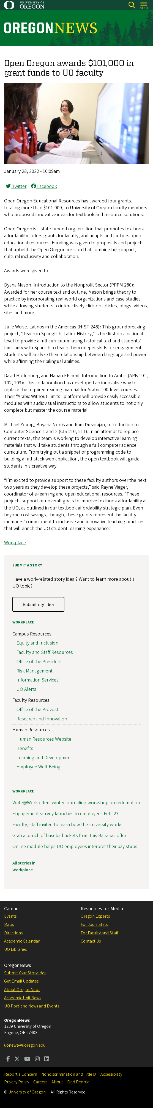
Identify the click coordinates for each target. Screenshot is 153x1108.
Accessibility (111, 1074)
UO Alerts (26, 689)
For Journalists (94, 924)
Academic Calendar (22, 941)
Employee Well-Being (39, 766)
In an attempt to (105, 431)
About (57, 1082)
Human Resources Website (44, 738)
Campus (12, 908)
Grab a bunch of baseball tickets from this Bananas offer (69, 835)
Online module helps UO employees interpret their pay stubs (74, 846)
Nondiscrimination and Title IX (68, 1074)
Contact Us (91, 941)
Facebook (44, 186)
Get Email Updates (21, 981)
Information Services (38, 680)
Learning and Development (44, 757)
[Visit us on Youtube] (27, 1060)
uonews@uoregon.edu (24, 1045)
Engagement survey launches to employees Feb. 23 (65, 813)
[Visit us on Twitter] (17, 1060)
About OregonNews (22, 990)
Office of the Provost (37, 709)
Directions (13, 933)
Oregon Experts (95, 916)
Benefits (25, 748)
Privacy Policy (16, 1082)
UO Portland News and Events (31, 1006)
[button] (76, 162)
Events (10, 916)
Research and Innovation (42, 718)
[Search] (131, 5)
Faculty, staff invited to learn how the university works (67, 824)
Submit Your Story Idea (25, 973)
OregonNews (17, 965)
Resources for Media (102, 908)
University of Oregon (27, 1092)
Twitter (16, 186)
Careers (40, 1082)
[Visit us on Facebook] (8, 1060)
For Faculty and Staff (99, 933)
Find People (78, 1082)
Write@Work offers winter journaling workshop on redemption (76, 802)
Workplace (15, 542)
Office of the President (39, 661)
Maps (9, 924)
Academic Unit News (22, 998)
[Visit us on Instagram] (37, 1060)
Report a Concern (20, 1074)
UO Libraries (15, 949)
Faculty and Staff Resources (45, 652)
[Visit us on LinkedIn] (46, 1060)
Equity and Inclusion (37, 643)
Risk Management (35, 670)
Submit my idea (38, 604)
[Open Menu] (144, 5)
